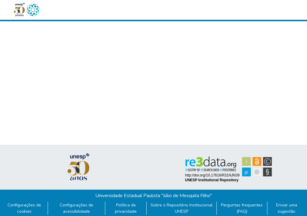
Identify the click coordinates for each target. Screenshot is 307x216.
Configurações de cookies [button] (24, 208)
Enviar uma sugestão (286, 208)
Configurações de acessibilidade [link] (76, 208)
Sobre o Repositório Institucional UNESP (182, 208)
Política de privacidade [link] (126, 208)
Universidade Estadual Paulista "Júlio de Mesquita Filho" (153, 195)
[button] (32, 9)
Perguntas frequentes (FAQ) (242, 208)
